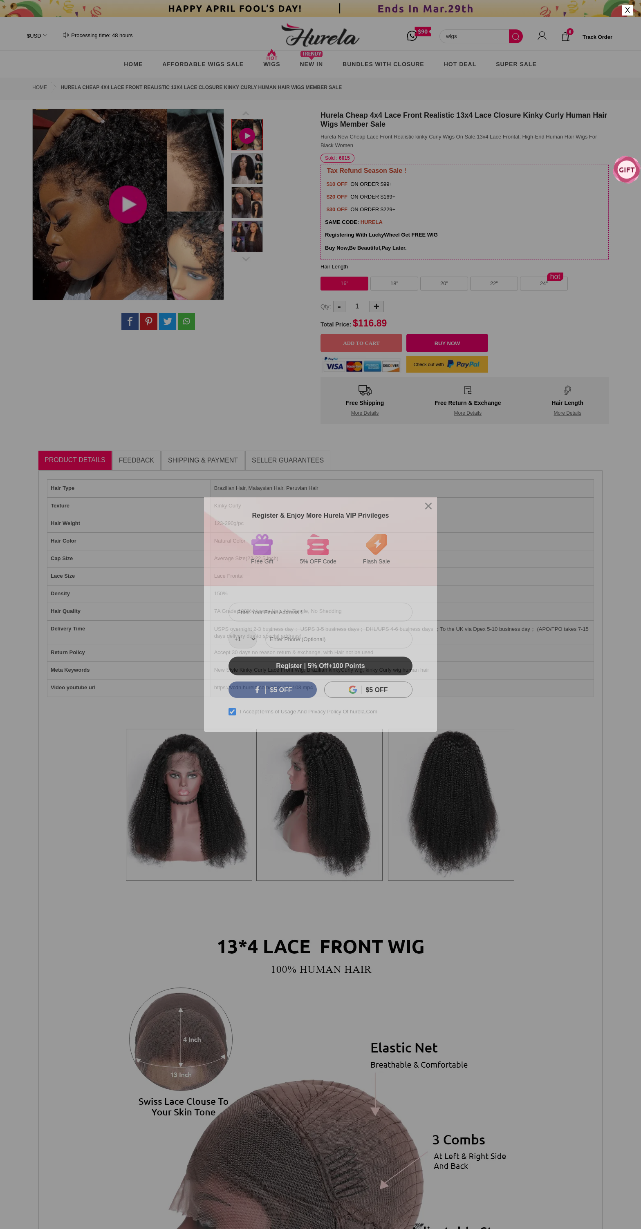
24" (544, 283)
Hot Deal (460, 64)
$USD (34, 36)
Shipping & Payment (203, 460)
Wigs (271, 61)
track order (597, 37)
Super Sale (516, 64)
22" (494, 283)
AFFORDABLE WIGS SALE (203, 64)
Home (133, 64)
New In (311, 61)
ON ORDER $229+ (372, 209)
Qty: (325, 306)
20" (444, 283)
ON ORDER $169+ (372, 197)
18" (394, 283)
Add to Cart (361, 343)
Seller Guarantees (288, 460)
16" (344, 283)
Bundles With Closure (383, 64)
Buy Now (447, 343)
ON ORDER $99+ (371, 184)
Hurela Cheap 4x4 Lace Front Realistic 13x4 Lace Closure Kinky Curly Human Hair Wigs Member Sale (201, 87)
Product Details (75, 459)
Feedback (136, 460)
